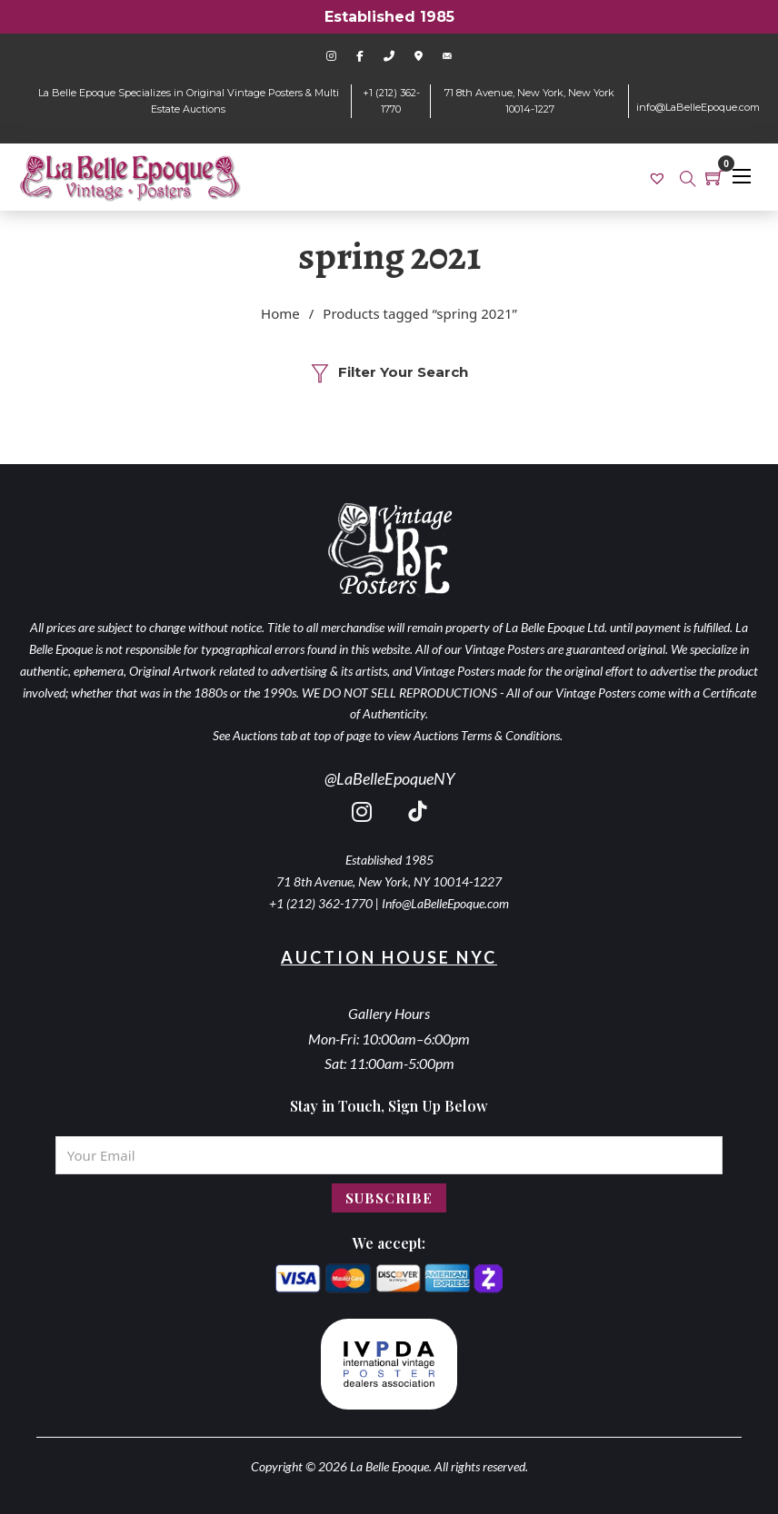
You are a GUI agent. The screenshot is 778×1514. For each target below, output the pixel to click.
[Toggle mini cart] (714, 177)
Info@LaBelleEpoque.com (445, 903)
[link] (659, 177)
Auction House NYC (389, 957)
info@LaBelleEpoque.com (698, 107)
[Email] (389, 1155)
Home (280, 313)
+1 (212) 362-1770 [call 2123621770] (321, 903)
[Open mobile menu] (742, 176)
